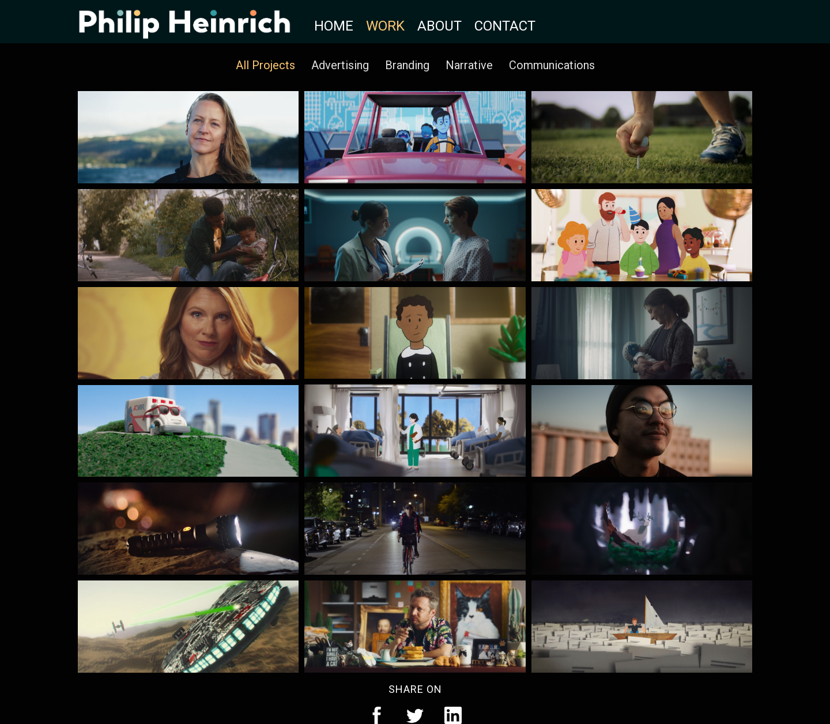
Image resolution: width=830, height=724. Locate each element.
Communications (552, 65)
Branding (407, 65)
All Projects (265, 65)
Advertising (340, 65)
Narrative (469, 65)
